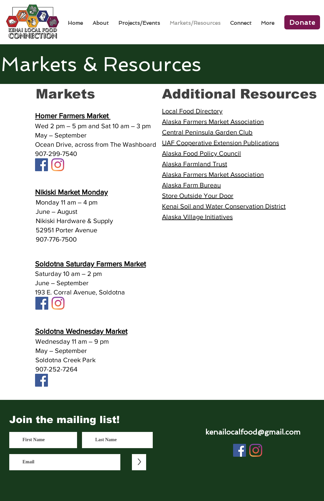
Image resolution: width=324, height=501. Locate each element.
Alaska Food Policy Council (201, 153)
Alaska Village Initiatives (197, 216)
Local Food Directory (192, 111)
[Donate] (302, 22)
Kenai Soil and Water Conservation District (224, 206)
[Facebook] (41, 164)
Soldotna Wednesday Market (81, 331)
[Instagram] (57, 164)
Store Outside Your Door (197, 195)
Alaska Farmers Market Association (213, 121)
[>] (139, 462)
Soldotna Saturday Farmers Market (90, 264)
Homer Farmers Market (72, 116)
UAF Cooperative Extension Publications (220, 142)
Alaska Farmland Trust (194, 164)
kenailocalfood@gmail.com (253, 432)
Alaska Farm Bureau (191, 185)
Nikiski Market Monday (71, 192)
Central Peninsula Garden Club (207, 132)
